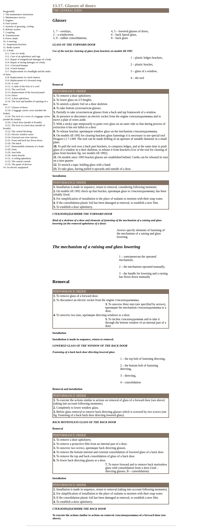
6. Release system (11, 29)
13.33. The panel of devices (18, 164)
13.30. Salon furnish (15, 155)
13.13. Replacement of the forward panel (25, 92)
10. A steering (9, 41)
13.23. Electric (19, 134)
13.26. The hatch (13, 143)
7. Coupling (8, 32)
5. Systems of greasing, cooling (18, 26)
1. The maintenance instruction (18, 14)
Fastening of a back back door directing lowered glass (90, 415)
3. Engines (8, 20)
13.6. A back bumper (15, 68)
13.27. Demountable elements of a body (24, 146)
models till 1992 (96, 153)
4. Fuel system (10, 23)
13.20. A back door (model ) (23, 122)
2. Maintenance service (14, 17)
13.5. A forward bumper (16, 65)
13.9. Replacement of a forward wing (23, 80)
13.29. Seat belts (13, 152)
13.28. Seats (11, 149)
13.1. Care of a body (15, 53)
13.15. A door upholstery (17, 98)
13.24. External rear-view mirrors (21, 137)
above (160, 400)
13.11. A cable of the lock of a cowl (22, 86)
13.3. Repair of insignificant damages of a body (28, 59)
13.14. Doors (11, 95)
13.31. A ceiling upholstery (18, 158)
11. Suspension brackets (14, 44)
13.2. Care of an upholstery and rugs (22, 56)
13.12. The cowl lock (15, 89)
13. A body (8, 50)
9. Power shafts (10, 38)
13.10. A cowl (11, 83)
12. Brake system (11, 47)
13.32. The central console (18, 161)
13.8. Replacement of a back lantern (22, 77)
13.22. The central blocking (18, 131)
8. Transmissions (11, 35)
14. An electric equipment (15, 167)
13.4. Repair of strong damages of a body (25, 62)
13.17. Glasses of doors (16, 107)
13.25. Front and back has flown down (23, 140)
